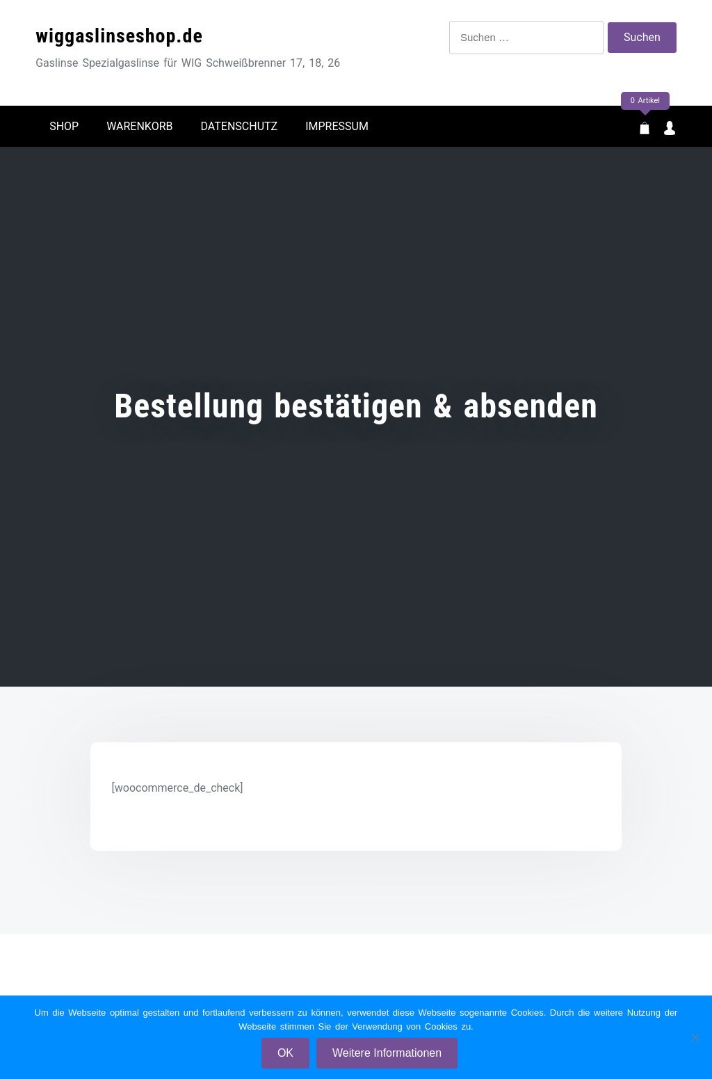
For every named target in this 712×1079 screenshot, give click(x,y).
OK (285, 1053)
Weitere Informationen (387, 1053)
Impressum (337, 126)
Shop (64, 126)
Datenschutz (239, 126)
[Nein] (695, 1037)
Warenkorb (139, 126)
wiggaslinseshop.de (119, 35)
